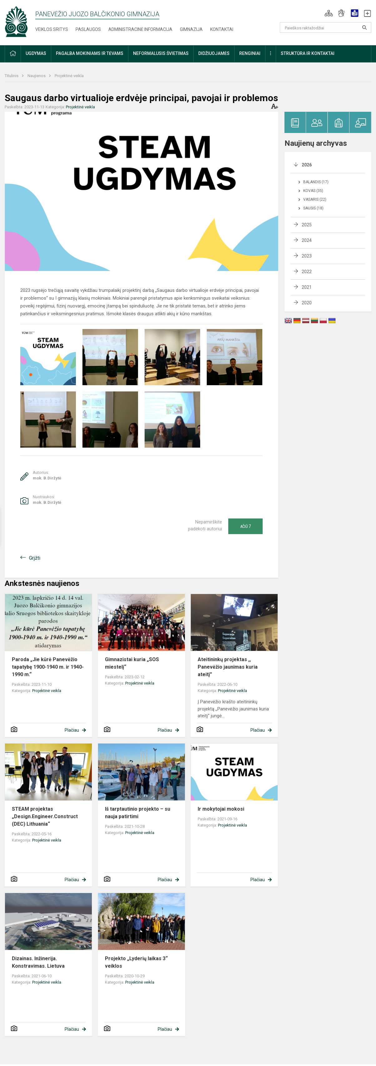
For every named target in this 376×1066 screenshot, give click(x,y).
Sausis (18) (313, 208)
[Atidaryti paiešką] (364, 27)
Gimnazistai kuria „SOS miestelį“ (132, 663)
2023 (307, 255)
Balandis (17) (316, 182)
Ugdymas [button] (36, 53)
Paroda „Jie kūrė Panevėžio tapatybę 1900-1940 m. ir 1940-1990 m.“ (48, 666)
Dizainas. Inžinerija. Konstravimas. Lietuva (38, 962)
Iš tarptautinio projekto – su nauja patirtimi (137, 812)
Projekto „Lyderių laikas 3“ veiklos (136, 962)
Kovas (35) (313, 191)
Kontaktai (221, 29)
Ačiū (245, 526)
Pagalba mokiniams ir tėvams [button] (89, 53)
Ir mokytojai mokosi (221, 809)
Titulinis (12, 75)
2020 (307, 302)
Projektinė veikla (69, 75)
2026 (307, 164)
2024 (307, 240)
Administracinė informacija (140, 29)
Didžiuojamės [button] (214, 53)
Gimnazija (191, 29)
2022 (307, 271)
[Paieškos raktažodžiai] (326, 27)
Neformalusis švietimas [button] (161, 53)
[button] (328, 13)
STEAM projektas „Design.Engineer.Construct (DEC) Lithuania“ (45, 816)
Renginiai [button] (249, 53)
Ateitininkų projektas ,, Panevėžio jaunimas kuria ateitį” (228, 666)
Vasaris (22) (314, 199)
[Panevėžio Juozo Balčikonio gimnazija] (16, 21)
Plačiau (72, 730)
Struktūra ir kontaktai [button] (307, 53)
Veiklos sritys (51, 29)
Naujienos (37, 75)
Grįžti (34, 558)
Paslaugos (88, 29)
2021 (307, 287)
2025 (307, 224)
